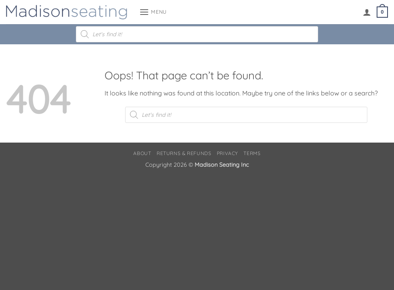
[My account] (367, 12)
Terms (251, 153)
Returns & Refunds (184, 153)
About (142, 153)
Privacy (227, 153)
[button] (153, 12)
